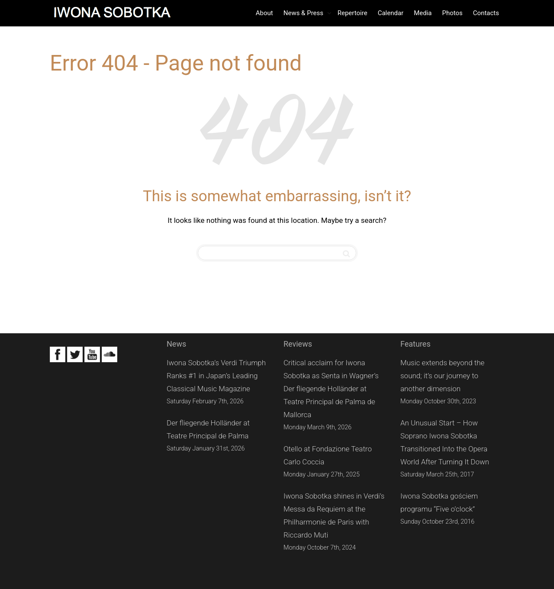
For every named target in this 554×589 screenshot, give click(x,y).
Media (423, 13)
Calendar (391, 13)
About (264, 13)
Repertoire (352, 13)
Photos (452, 13)
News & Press (304, 13)
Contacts (486, 13)
